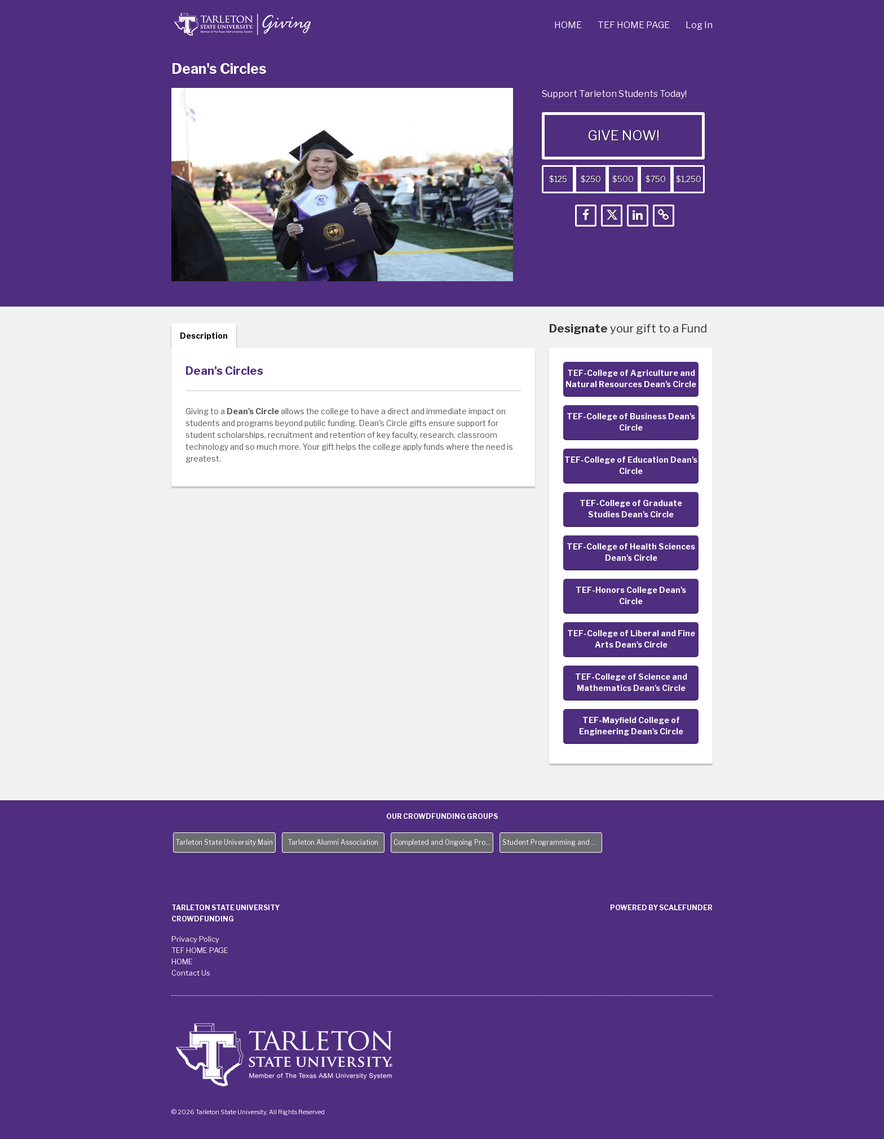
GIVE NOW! (623, 135)
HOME (569, 25)
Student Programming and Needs (552, 842)
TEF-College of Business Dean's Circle (631, 421)
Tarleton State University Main (224, 842)
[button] (585, 216)
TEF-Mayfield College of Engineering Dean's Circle (631, 725)
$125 (558, 179)
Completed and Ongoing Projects (443, 842)
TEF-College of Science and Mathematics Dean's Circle (631, 682)
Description (204, 335)
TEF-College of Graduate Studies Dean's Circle (631, 508)
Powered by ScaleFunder (661, 907)
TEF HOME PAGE (634, 25)
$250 (591, 179)
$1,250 (688, 179)
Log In (699, 25)
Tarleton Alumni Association (333, 842)
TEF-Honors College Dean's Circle (631, 595)
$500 (623, 179)
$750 (656, 179)
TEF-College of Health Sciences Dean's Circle (631, 552)
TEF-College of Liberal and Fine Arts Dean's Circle (631, 638)
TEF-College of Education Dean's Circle (630, 465)
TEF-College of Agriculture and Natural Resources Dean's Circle (630, 378)
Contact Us (190, 972)
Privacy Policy (195, 938)
